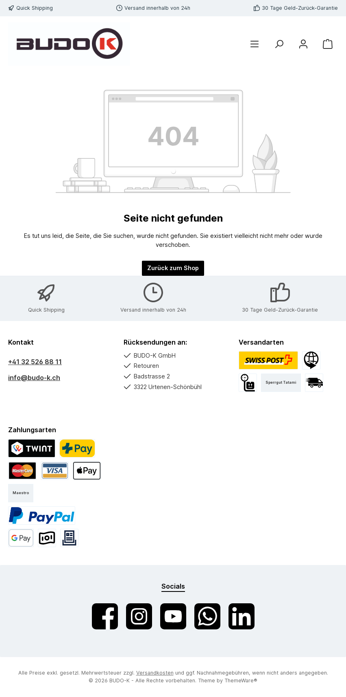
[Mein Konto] (303, 44)
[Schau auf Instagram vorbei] (139, 616)
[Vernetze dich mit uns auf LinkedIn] (241, 616)
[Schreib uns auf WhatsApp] (207, 616)
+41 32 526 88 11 (35, 362)
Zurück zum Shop (173, 267)
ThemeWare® (240, 680)
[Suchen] (279, 44)
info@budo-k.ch (34, 378)
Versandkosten (155, 673)
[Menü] (254, 44)
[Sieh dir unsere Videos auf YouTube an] (173, 616)
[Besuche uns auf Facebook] (105, 616)
